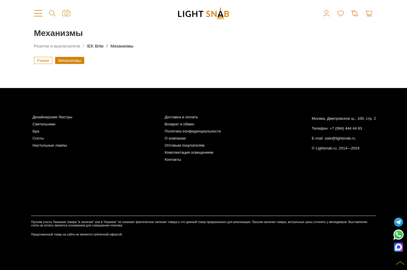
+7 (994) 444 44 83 (346, 128)
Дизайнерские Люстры (52, 117)
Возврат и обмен (179, 124)
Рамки (43, 60)
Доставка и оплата (180, 117)
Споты (38, 138)
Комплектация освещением (188, 152)
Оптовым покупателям (184, 145)
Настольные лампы (50, 145)
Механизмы (122, 46)
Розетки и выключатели (57, 46)
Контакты (172, 159)
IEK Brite (95, 46)
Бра (36, 131)
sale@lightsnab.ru (340, 138)
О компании (174, 138)
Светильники (44, 124)
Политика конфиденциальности (192, 131)
